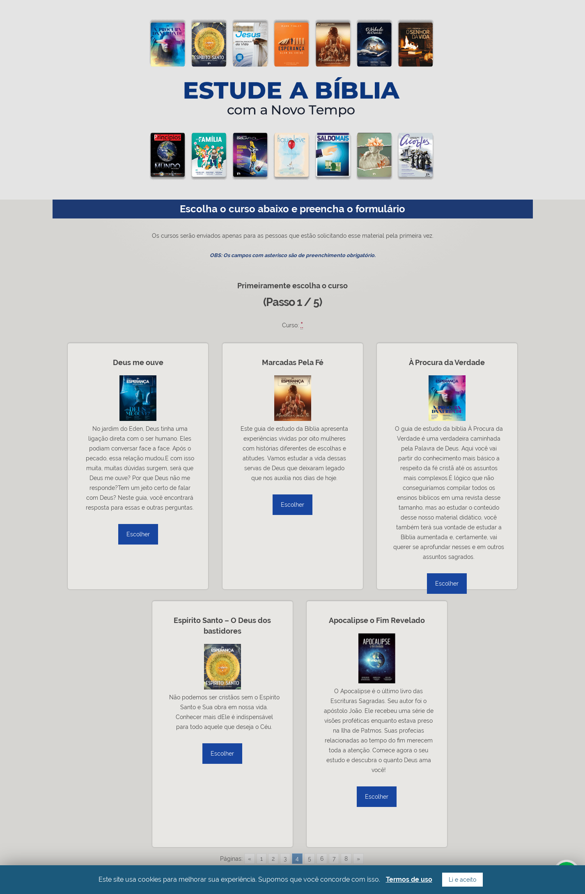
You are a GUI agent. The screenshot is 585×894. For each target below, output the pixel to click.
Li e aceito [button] (462, 879)
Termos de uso (409, 879)
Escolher (138, 534)
